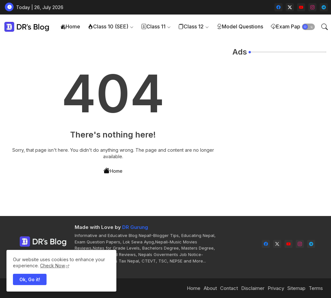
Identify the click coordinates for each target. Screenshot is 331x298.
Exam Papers (289, 26)
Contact (229, 288)
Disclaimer (252, 288)
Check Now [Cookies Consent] (52, 265)
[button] (308, 27)
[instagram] (312, 7)
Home (70, 26)
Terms (316, 288)
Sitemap (296, 288)
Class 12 (191, 26)
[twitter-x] (290, 7)
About (210, 288)
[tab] (70, 27)
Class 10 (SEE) (108, 26)
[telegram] (324, 7)
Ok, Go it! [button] (29, 279)
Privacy (276, 288)
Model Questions (240, 26)
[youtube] (301, 7)
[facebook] (278, 7)
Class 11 (153, 26)
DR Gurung (135, 227)
